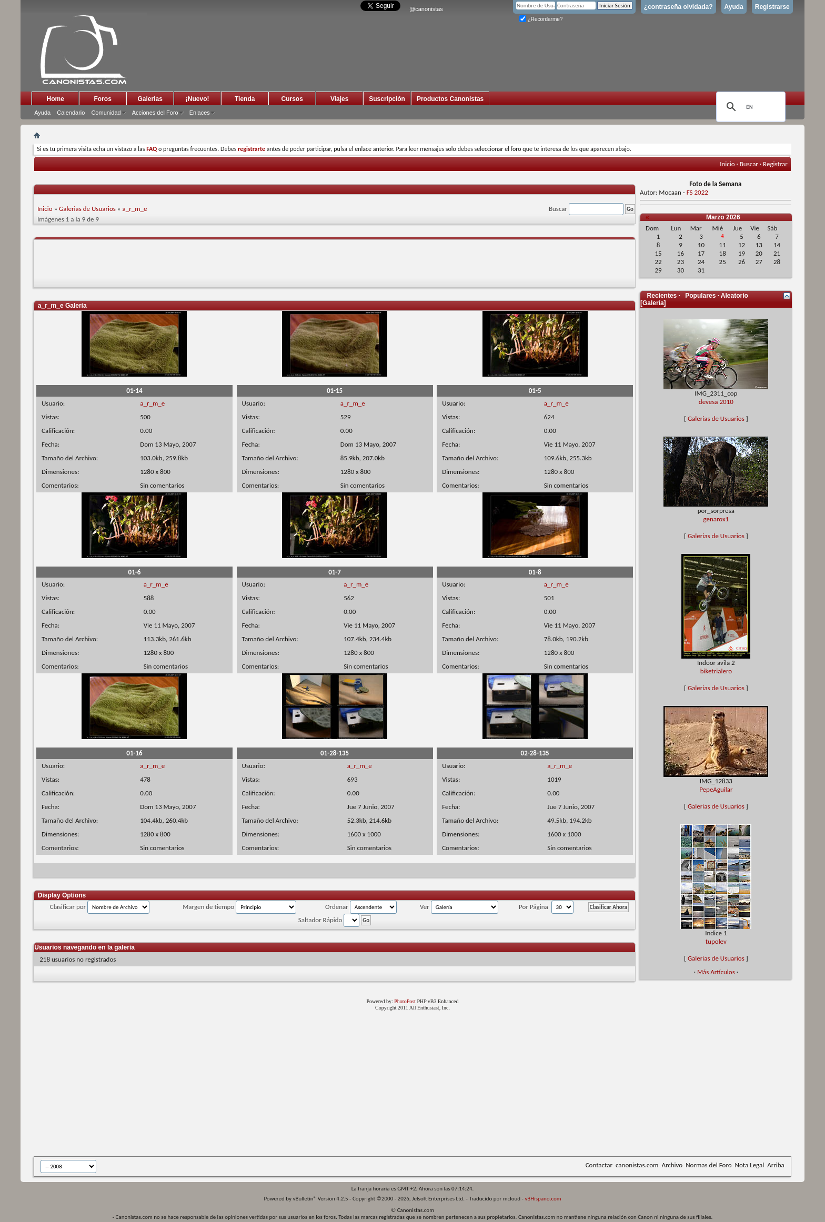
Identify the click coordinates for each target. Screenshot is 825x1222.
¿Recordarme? (540, 19)
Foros (103, 99)
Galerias (150, 99)
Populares (700, 295)
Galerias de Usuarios (87, 209)
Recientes (662, 295)
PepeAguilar (715, 789)
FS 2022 (697, 192)
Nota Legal (749, 1165)
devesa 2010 (716, 402)
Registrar (775, 164)
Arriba (775, 1165)
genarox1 (716, 519)
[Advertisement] (291, 1086)
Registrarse (772, 7)
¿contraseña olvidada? (678, 7)
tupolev (716, 941)
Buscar (749, 164)
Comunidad (105, 112)
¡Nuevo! (197, 99)
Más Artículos (716, 972)
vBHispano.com (543, 1198)
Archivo (671, 1165)
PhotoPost (405, 1001)
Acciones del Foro (155, 112)
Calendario (71, 112)
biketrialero (716, 671)
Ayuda (734, 7)
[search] (749, 106)
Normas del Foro (708, 1165)
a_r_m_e (134, 209)
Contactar (599, 1165)
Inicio (727, 164)
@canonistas (426, 9)
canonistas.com (637, 1165)
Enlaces (199, 112)
